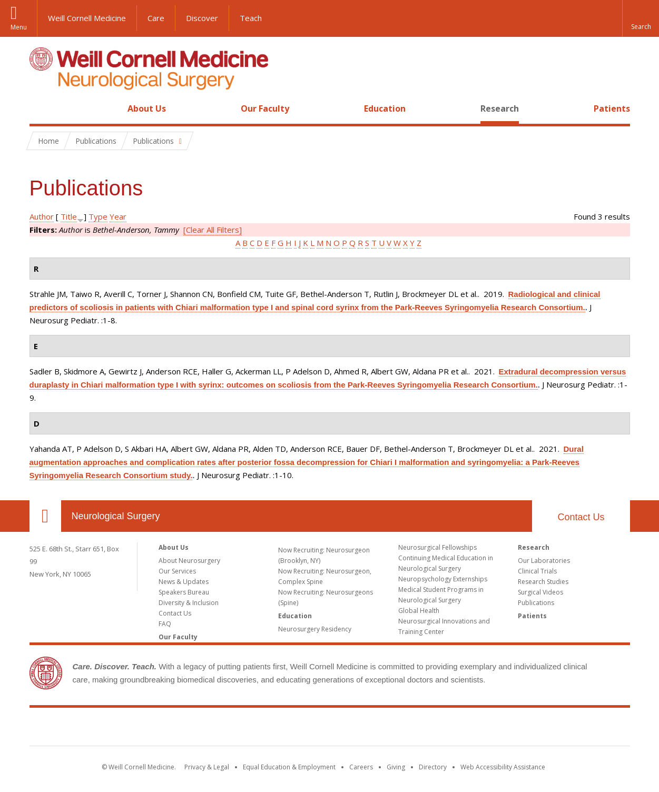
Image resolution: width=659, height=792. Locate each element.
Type (97, 216)
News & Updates (184, 581)
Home (41, 108)
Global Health (418, 610)
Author (41, 216)
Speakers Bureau (184, 592)
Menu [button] (19, 27)
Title (69, 216)
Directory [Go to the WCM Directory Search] (433, 767)
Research (499, 108)
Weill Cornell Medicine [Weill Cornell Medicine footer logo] (330, 728)
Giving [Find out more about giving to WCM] (396, 767)
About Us (146, 108)
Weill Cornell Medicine (87, 18)
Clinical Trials (537, 571)
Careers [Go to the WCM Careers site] (361, 767)
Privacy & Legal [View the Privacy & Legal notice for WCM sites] (206, 767)
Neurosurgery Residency (314, 629)
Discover (202, 18)
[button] (640, 18)
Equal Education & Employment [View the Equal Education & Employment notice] (289, 767)
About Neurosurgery (189, 560)
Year (118, 216)
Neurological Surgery (116, 516)
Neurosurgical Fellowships (437, 547)
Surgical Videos (540, 592)
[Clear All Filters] (212, 229)
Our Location (45, 516)
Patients (612, 108)
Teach (251, 18)
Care (155, 18)
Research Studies (543, 581)
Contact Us (580, 517)
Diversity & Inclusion (189, 602)
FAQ (165, 623)
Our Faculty (265, 108)
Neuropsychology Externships (442, 579)
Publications (536, 602)
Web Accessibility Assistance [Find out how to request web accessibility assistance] (502, 767)
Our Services (177, 571)
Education (385, 108)
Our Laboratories (544, 560)
